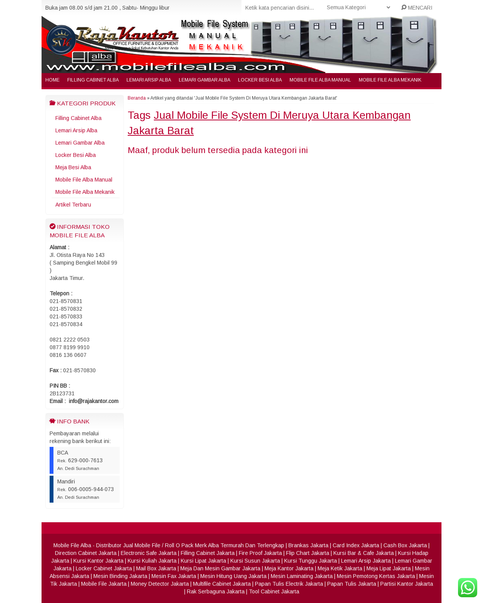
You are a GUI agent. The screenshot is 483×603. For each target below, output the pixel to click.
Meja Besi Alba (73, 167)
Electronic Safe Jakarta (149, 553)
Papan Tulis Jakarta (351, 584)
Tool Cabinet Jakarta (274, 591)
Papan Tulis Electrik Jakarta (289, 584)
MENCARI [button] (416, 8)
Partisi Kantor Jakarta (406, 584)
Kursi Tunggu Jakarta (310, 561)
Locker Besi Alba (260, 80)
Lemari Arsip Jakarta (366, 561)
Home (52, 80)
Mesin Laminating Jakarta (302, 576)
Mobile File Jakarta (104, 584)
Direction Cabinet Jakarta (86, 553)
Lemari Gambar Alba (204, 80)
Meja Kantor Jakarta (289, 568)
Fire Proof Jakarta (260, 553)
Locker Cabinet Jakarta (104, 568)
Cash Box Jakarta (405, 545)
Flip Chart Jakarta (307, 553)
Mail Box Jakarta (156, 568)
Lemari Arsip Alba (149, 80)
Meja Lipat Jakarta (388, 568)
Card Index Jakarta (356, 545)
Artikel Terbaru (73, 205)
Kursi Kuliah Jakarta (152, 561)
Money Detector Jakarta (160, 584)
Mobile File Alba (72, 545)
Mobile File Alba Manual (320, 80)
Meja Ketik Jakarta (340, 568)
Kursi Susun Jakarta (255, 561)
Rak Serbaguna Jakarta (216, 591)
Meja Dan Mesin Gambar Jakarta (220, 568)
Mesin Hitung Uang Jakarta (233, 576)
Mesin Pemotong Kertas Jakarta (376, 576)
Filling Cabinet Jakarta (208, 553)
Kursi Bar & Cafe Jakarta (363, 553)
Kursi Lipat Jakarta (203, 561)
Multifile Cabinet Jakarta (222, 584)
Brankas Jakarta (308, 545)
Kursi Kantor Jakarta (98, 561)
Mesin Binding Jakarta (120, 576)
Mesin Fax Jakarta (174, 576)
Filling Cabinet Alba (93, 80)
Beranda (137, 98)
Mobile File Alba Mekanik (390, 80)
